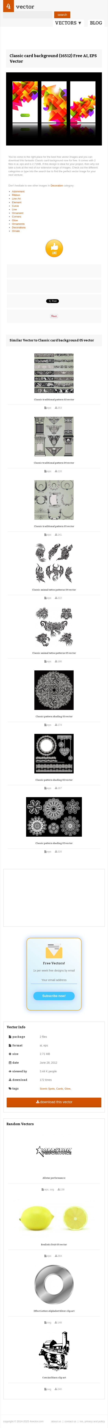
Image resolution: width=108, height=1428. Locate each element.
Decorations (19, 227)
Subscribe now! (54, 996)
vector (25, 6)
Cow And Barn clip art (54, 1377)
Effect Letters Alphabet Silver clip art (54, 1311)
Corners (16, 216)
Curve (15, 205)
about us (56, 1421)
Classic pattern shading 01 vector (54, 716)
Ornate (16, 231)
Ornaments (18, 223)
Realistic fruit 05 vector (54, 1244)
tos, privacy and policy (92, 1421)
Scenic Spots (47, 1088)
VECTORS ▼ (68, 23)
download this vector (54, 1102)
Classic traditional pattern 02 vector (54, 399)
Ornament (17, 213)
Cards (59, 1088)
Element (16, 202)
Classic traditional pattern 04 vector (54, 463)
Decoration (57, 185)
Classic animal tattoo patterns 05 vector (54, 653)
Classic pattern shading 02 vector (54, 780)
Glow (15, 220)
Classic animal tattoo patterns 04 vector (54, 590)
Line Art (16, 198)
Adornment (18, 191)
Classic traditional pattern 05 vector (54, 526)
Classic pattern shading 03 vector (54, 843)
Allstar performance (54, 1178)
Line (14, 209)
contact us (70, 1421)
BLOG (96, 23)
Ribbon (16, 195)
